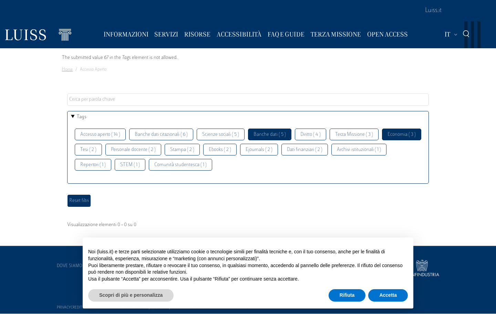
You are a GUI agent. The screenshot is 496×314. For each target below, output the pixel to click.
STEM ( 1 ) (130, 165)
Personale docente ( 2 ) (133, 149)
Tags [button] (81, 117)
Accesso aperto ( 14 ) (100, 134)
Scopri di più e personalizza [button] (131, 295)
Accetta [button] (388, 295)
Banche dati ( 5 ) (270, 134)
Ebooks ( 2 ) (220, 149)
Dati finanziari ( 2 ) (304, 149)
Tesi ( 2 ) (88, 149)
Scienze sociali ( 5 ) (220, 134)
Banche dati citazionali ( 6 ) (161, 134)
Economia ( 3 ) (402, 134)
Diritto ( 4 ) (310, 134)
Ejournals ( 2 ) (259, 149)
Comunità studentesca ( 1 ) (180, 165)
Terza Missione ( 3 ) (354, 134)
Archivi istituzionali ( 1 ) (359, 149)
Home (67, 70)
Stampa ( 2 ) (182, 149)
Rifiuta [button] (347, 295)
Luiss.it (433, 11)
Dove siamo (69, 266)
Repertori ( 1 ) (93, 165)
